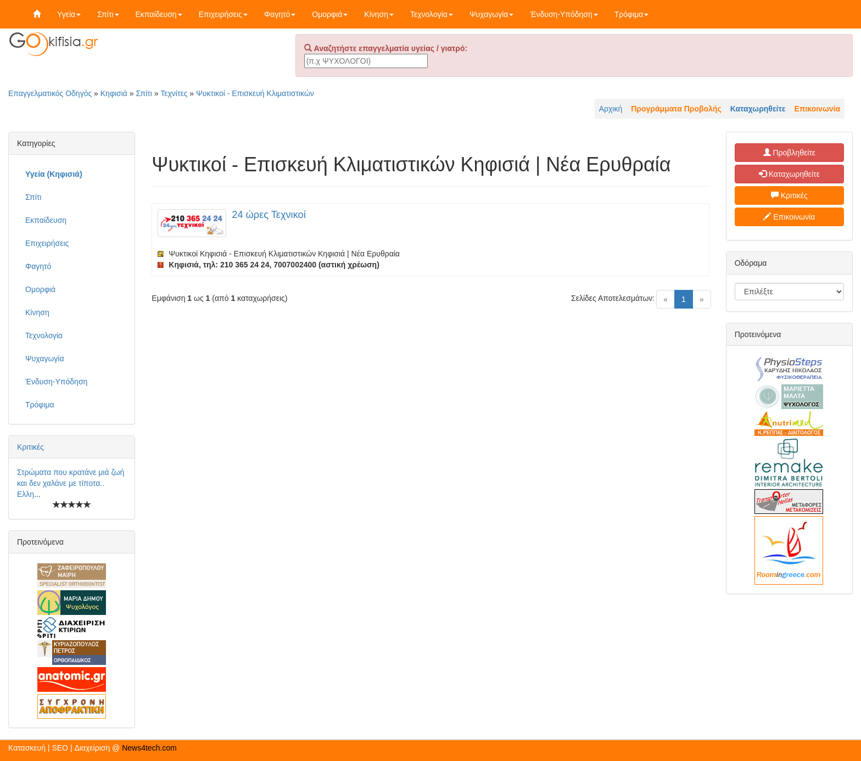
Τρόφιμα (631, 14)
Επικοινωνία (789, 216)
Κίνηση (379, 14)
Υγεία (69, 14)
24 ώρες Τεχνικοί (268, 214)
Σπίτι (108, 14)
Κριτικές (30, 447)
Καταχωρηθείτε (789, 174)
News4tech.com (149, 747)
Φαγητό (279, 14)
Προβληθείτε (789, 152)
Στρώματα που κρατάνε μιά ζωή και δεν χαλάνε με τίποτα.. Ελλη (70, 483)
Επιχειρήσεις (223, 14)
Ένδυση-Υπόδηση (563, 14)
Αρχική (611, 108)
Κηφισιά (113, 93)
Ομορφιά (330, 14)
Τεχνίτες (173, 93)
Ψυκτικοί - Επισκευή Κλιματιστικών (255, 93)
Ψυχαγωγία (491, 14)
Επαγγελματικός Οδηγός (50, 93)
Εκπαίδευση (159, 14)
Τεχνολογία (431, 14)
